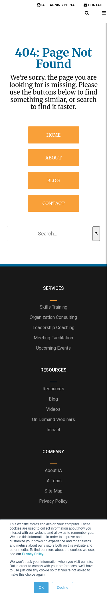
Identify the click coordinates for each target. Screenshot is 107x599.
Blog (53, 399)
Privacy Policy (32, 554)
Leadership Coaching (53, 327)
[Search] (96, 233)
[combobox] (50, 233)
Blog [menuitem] (53, 180)
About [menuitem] (53, 158)
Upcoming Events (53, 348)
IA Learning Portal (57, 5)
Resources (53, 388)
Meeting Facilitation (53, 337)
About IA (53, 470)
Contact (94, 5)
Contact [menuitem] (54, 203)
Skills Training (53, 307)
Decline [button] (62, 588)
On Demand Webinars (53, 419)
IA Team (53, 480)
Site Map (53, 491)
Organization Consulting (53, 317)
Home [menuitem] (54, 135)
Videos (53, 409)
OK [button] (41, 588)
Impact (53, 429)
